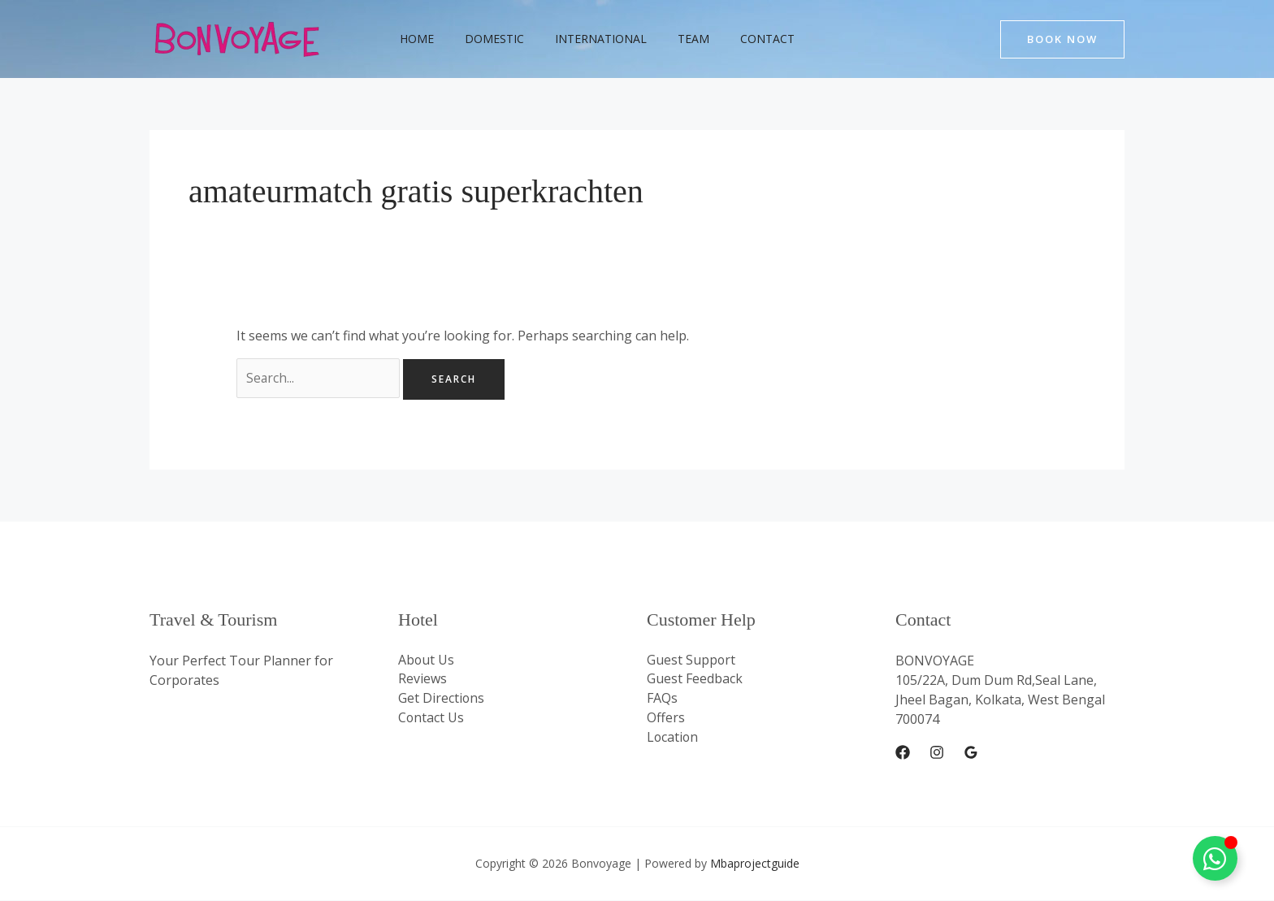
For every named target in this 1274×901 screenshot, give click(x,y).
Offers (666, 720)
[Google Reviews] (971, 754)
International (580, 38)
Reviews (422, 681)
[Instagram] (937, 754)
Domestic (482, 38)
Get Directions (441, 700)
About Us (426, 661)
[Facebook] (902, 754)
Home (413, 38)
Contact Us (431, 720)
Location (673, 739)
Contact (731, 38)
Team (665, 38)
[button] (1062, 39)
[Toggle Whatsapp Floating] (1215, 858)
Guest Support (691, 661)
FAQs (662, 700)
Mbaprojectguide (755, 864)
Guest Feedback (695, 681)
